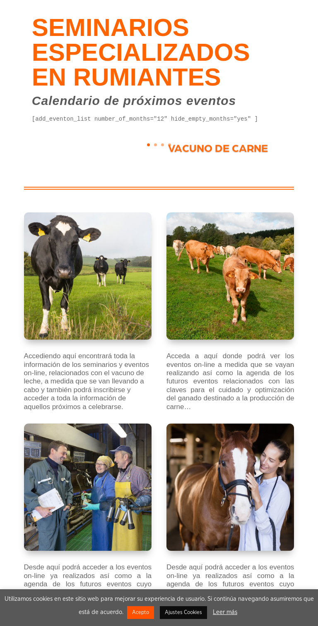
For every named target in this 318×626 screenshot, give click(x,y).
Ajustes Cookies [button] (183, 612)
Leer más (225, 612)
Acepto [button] (140, 612)
